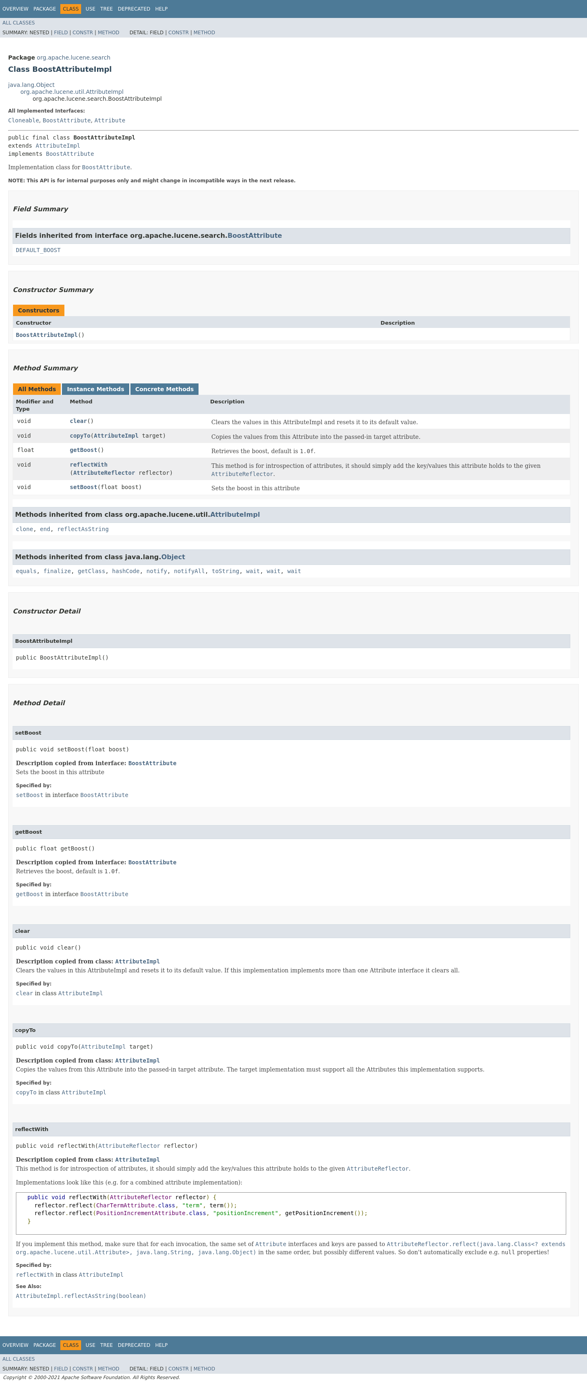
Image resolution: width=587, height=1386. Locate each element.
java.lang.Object (31, 85)
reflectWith (89, 464)
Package (44, 9)
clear (78, 421)
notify (156, 571)
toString (225, 571)
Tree (106, 9)
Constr (83, 32)
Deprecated (134, 9)
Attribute (110, 120)
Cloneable (23, 120)
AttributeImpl (57, 145)
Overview (15, 9)
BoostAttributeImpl (47, 335)
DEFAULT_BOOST (38, 250)
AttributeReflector (104, 472)
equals (26, 571)
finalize (57, 571)
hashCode (125, 571)
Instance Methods (95, 389)
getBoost (83, 450)
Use (90, 9)
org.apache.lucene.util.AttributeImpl (72, 92)
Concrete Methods (164, 389)
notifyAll (189, 571)
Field (61, 32)
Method (108, 32)
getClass (91, 571)
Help (161, 9)
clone (24, 529)
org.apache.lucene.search (73, 57)
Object (173, 557)
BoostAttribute (67, 120)
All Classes (18, 23)
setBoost (83, 487)
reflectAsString (82, 529)
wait (253, 571)
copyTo (80, 435)
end (45, 529)
